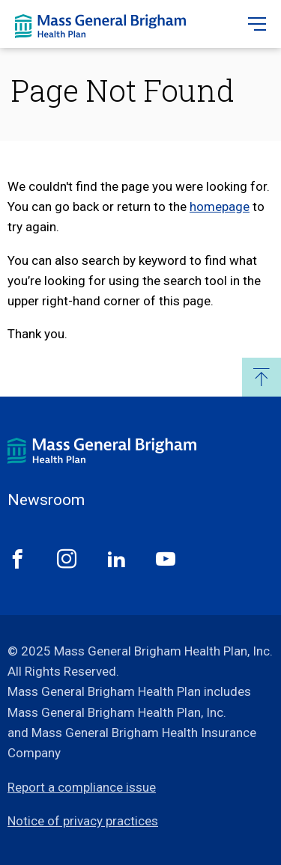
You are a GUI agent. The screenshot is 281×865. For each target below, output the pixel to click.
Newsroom (46, 500)
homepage (220, 206)
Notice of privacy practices (82, 820)
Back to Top (261, 377)
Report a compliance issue (81, 787)
